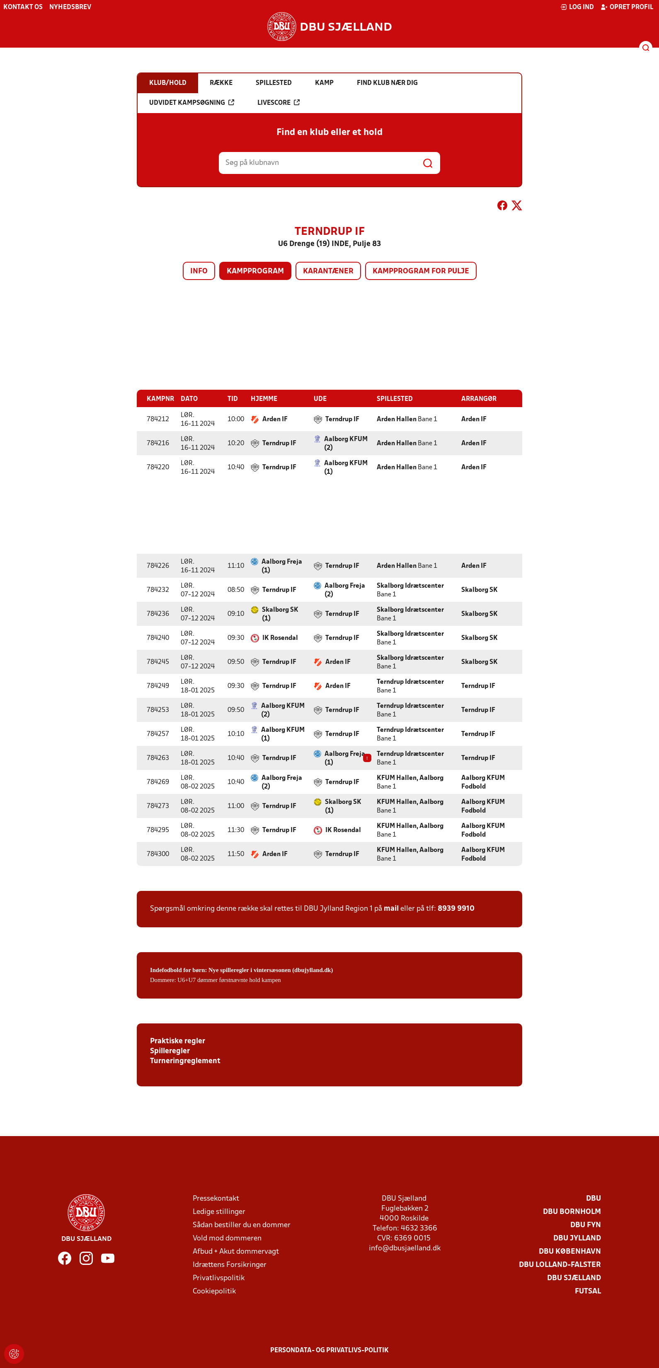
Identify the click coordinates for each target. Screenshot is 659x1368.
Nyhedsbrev (70, 7)
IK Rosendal (280, 638)
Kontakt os (23, 7)
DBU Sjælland (574, 1277)
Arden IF (275, 419)
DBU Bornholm (572, 1211)
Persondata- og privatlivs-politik (329, 1350)
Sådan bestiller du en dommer (242, 1224)
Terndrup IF (342, 419)
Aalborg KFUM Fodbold (483, 782)
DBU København (570, 1251)
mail (391, 908)
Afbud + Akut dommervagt (236, 1251)
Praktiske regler (177, 1041)
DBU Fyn (585, 1224)
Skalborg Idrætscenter (410, 586)
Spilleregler (170, 1050)
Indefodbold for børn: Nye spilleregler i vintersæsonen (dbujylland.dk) (241, 969)
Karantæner (328, 271)
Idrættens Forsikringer (230, 1264)
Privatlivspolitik (219, 1277)
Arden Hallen (397, 419)
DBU (593, 1198)
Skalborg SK (479, 590)
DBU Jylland (577, 1238)
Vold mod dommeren (227, 1238)
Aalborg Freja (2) (345, 590)
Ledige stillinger (219, 1211)
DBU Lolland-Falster (560, 1264)
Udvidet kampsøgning (191, 102)
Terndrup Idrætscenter (410, 682)
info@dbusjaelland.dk (405, 1248)
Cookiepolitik (214, 1291)
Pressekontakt (216, 1198)
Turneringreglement (185, 1060)
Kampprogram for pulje (421, 271)
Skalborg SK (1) (280, 614)
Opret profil (627, 7)
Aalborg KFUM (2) (346, 443)
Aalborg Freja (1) (282, 566)
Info (199, 271)
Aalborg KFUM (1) (346, 467)
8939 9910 (456, 908)
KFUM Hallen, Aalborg (410, 778)
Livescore (278, 102)
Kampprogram (255, 271)
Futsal (588, 1291)
